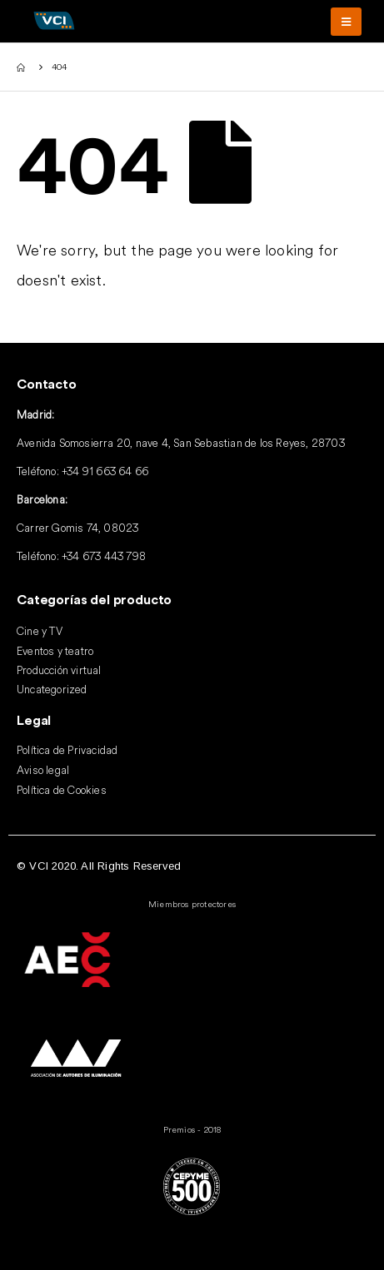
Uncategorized (52, 689)
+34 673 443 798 (104, 556)
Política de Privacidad (67, 750)
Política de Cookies (62, 789)
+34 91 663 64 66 (105, 471)
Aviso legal (43, 769)
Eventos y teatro (55, 650)
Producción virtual (59, 670)
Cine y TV (39, 630)
